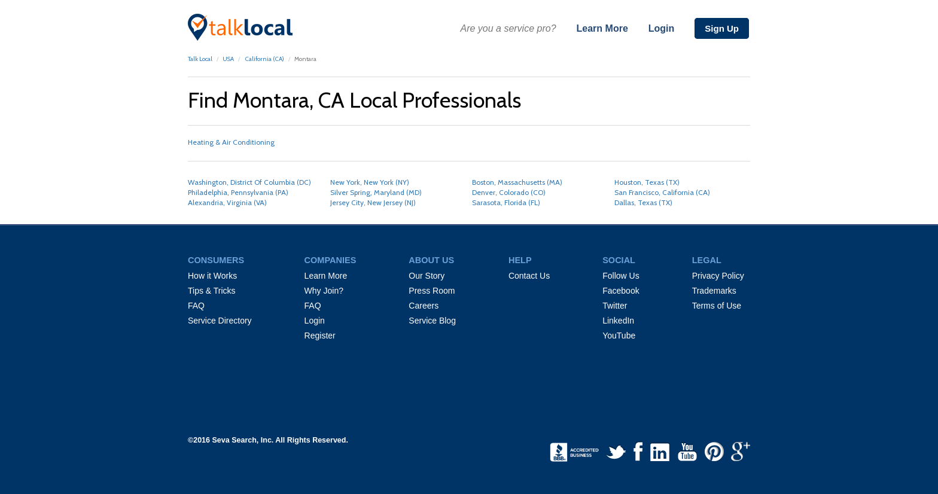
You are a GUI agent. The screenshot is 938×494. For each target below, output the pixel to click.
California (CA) (264, 59)
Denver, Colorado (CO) (509, 192)
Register (320, 335)
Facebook (620, 290)
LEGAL (706, 260)
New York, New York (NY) (369, 182)
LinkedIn (618, 320)
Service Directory (220, 320)
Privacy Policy (718, 275)
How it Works (212, 275)
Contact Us (529, 275)
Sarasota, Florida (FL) (506, 202)
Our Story (426, 275)
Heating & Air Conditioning (231, 142)
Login (661, 28)
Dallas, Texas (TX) (643, 202)
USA (228, 59)
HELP (520, 260)
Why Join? (323, 290)
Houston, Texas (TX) (647, 182)
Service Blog (432, 320)
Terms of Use (716, 305)
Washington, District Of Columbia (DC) (249, 182)
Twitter (614, 305)
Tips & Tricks (212, 290)
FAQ (196, 305)
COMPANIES (330, 260)
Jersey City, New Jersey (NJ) (373, 202)
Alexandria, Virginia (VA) (227, 202)
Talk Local (200, 59)
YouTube (618, 335)
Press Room (432, 290)
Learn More (602, 28)
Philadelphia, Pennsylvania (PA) (238, 192)
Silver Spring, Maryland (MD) (376, 192)
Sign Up (722, 28)
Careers (423, 305)
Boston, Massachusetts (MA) (517, 182)
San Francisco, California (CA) (662, 192)
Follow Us (620, 275)
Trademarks (714, 290)
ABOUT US (431, 260)
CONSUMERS (216, 260)
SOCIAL (618, 260)
